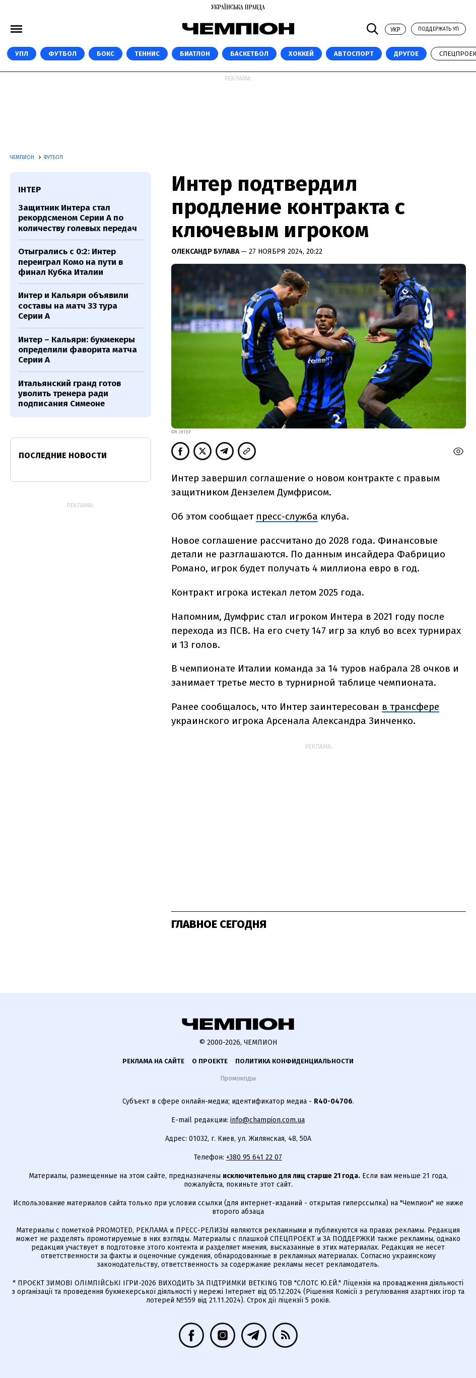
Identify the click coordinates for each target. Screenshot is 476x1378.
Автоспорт (354, 53)
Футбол (62, 53)
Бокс (105, 53)
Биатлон (195, 53)
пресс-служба (287, 516)
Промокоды (238, 1078)
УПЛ (21, 53)
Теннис (147, 53)
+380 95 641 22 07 (254, 1157)
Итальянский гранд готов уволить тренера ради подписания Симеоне (69, 393)
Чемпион (23, 158)
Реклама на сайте (153, 1061)
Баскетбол (249, 53)
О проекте (210, 1061)
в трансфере (410, 706)
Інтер (29, 189)
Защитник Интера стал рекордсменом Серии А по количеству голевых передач (77, 218)
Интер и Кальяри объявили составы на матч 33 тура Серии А (73, 305)
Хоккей (301, 53)
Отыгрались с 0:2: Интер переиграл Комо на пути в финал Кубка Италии (70, 261)
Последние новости (63, 455)
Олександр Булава (206, 251)
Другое (406, 53)
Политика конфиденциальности (294, 1061)
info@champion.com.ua (267, 1120)
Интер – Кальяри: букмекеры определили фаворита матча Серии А (77, 350)
